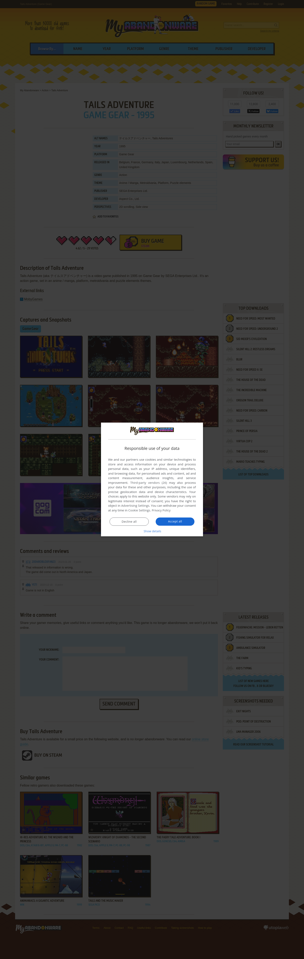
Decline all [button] (129, 522)
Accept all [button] (175, 521)
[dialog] (152, 479)
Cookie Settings (139, 510)
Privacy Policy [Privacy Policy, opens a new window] (161, 510)
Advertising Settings (135, 505)
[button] (152, 531)
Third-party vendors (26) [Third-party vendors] (148, 483)
